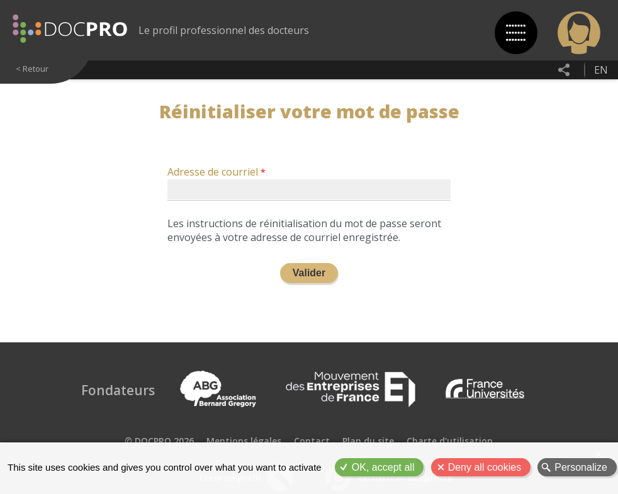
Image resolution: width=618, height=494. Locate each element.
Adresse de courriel (212, 172)
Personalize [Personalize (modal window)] (580, 467)
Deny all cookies (485, 467)
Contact (312, 441)
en (601, 70)
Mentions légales (243, 441)
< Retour (32, 68)
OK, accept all (383, 467)
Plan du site (368, 441)
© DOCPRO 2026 (159, 441)
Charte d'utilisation (450, 441)
